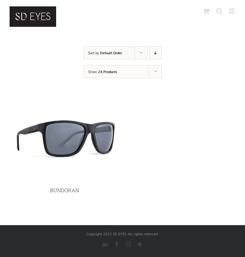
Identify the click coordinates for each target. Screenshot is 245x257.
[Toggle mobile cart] (206, 11)
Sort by (105, 52)
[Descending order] (155, 52)
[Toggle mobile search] (219, 11)
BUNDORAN (64, 190)
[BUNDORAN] (64, 99)
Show (102, 71)
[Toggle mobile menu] (232, 11)
